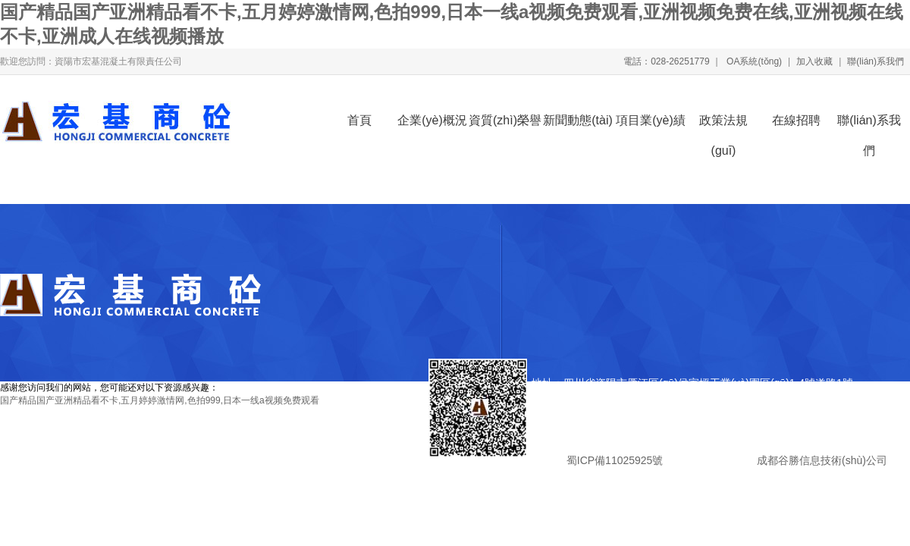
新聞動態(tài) (578, 120)
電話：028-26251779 (666, 61)
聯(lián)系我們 (875, 61)
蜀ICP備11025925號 (614, 460)
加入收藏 (814, 61)
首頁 (359, 120)
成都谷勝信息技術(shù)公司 (820, 460)
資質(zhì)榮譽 (505, 120)
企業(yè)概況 (432, 120)
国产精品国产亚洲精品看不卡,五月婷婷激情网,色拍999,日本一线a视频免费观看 (159, 400)
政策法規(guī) (723, 125)
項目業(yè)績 (651, 120)
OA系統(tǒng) (753, 61)
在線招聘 (796, 120)
